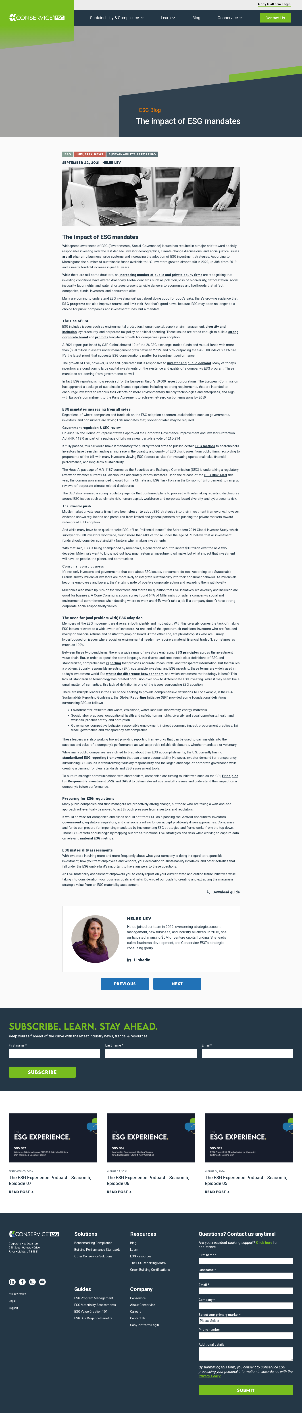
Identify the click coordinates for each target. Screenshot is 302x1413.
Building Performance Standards (97, 1249)
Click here (264, 1242)
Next (177, 983)
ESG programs (73, 304)
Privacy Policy (17, 1293)
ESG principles (187, 652)
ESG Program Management (93, 1298)
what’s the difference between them (134, 674)
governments (72, 822)
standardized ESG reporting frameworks (94, 758)
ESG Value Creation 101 (91, 1311)
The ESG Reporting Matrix (148, 1263)
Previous (125, 983)
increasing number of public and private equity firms (160, 275)
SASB (126, 781)
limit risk (136, 304)
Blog (196, 17)
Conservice (228, 17)
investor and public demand (189, 363)
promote (101, 337)
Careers (135, 1311)
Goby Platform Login (274, 4)
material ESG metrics (96, 838)
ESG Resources (141, 1256)
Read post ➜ (21, 1192)
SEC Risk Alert (215, 475)
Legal (12, 1300)
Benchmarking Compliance (93, 1243)
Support (13, 1308)
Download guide (226, 892)
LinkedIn (138, 960)
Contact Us (275, 18)
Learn (166, 17)
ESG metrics (205, 446)
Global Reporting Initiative (139, 697)
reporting (113, 663)
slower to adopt (140, 512)
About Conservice (142, 1305)
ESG (68, 154)
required (112, 381)
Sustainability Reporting (132, 154)
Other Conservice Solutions (93, 1256)
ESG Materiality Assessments (95, 1305)
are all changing (74, 257)
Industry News (90, 154)
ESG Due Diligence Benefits (93, 1318)
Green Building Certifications (150, 1269)
